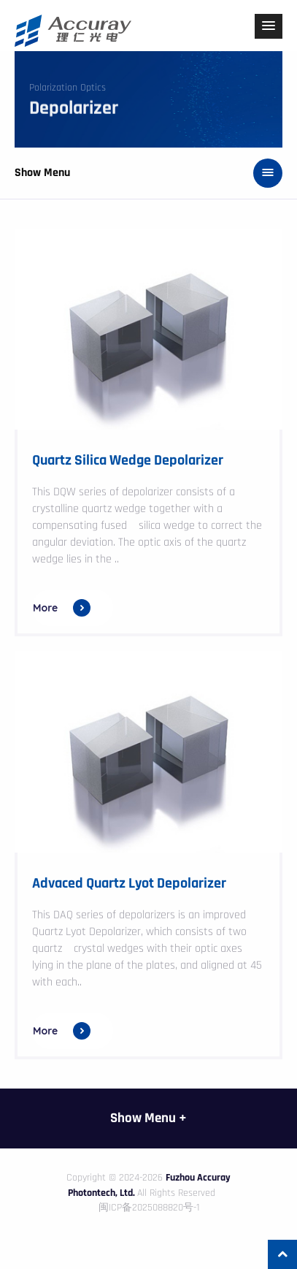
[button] (268, 26)
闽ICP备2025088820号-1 (149, 1207)
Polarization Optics (67, 87)
